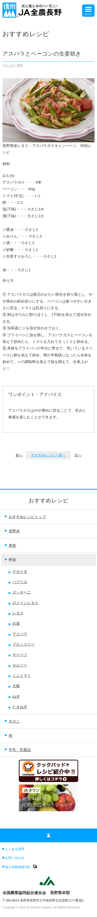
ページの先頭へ (48, 836)
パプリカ (18, 582)
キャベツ (18, 655)
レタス (16, 613)
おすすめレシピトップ (25, 517)
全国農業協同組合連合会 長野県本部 (36, 893)
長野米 (12, 531)
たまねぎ (18, 707)
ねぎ (14, 696)
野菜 (20, 65)
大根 (14, 686)
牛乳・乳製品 (18, 750)
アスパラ (8, 65)
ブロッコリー (22, 644)
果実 (10, 545)
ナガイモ (18, 571)
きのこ (12, 721)
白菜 (14, 623)
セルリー (18, 665)
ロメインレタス (23, 603)
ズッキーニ (20, 592)
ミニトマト (20, 675)
